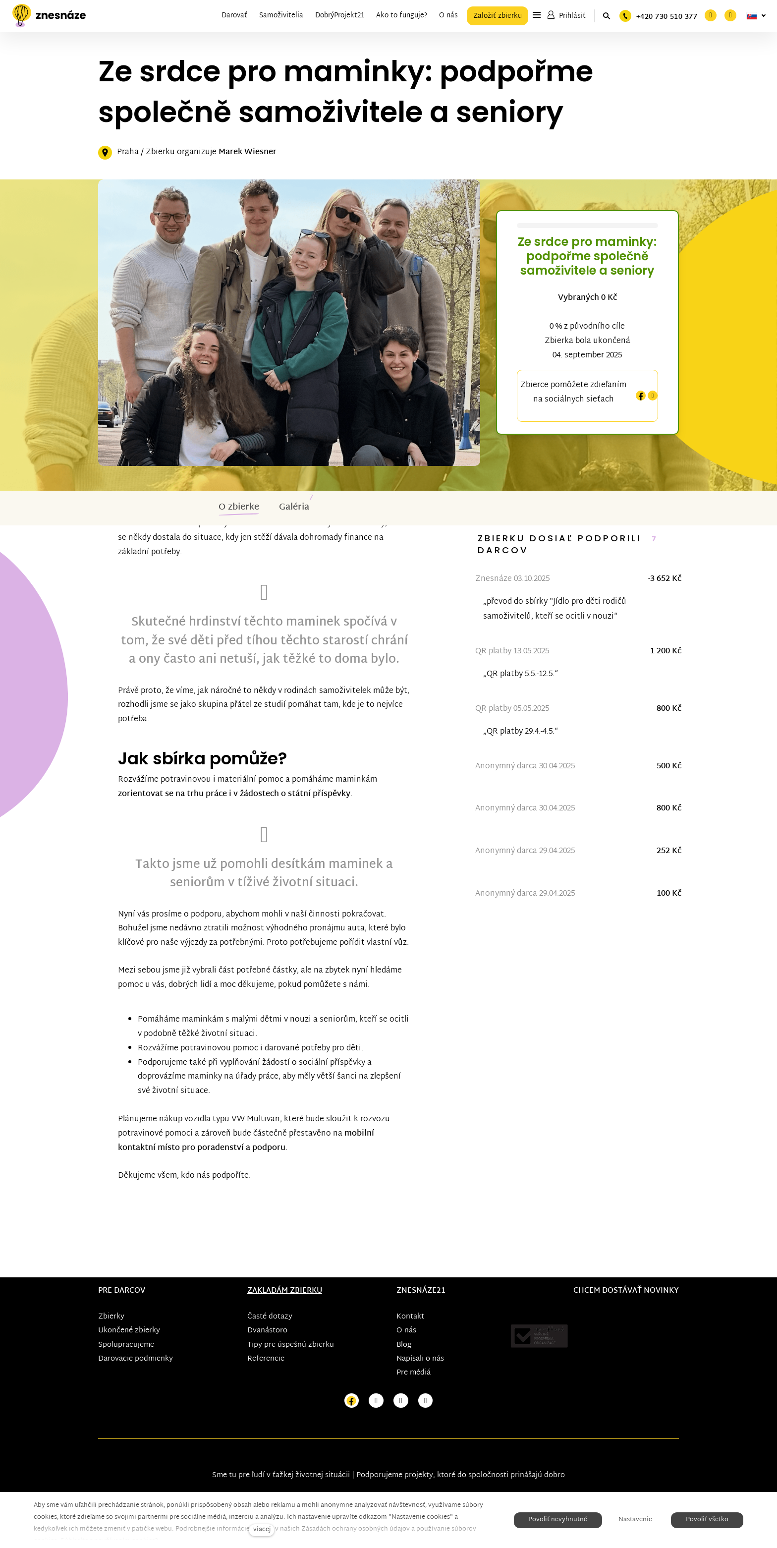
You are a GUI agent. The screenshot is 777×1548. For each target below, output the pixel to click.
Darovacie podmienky (135, 1358)
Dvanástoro (267, 1330)
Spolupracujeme (126, 1344)
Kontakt (410, 1316)
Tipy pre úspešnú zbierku (290, 1344)
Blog (403, 1344)
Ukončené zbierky (129, 1330)
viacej (262, 1530)
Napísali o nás (420, 1358)
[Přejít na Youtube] (400, 1400)
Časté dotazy (269, 1316)
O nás (406, 1330)
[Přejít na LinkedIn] (425, 1400)
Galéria (294, 507)
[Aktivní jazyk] (756, 16)
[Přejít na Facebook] (351, 1400)
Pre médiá (413, 1372)
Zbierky (111, 1316)
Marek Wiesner (248, 152)
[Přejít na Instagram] (376, 1400)
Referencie (265, 1358)
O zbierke (239, 507)
